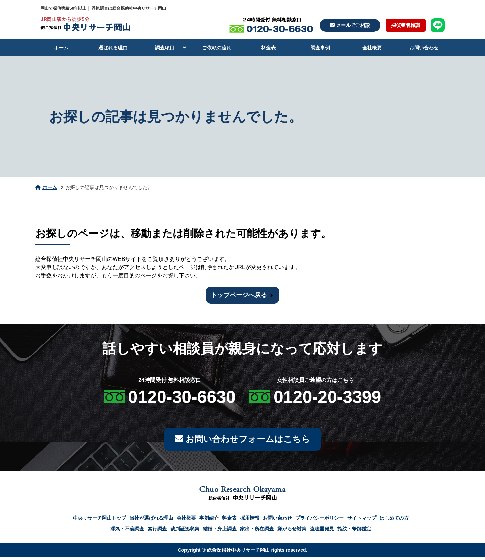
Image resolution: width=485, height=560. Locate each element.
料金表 (268, 47)
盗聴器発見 (322, 531)
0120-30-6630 (182, 397)
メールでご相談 (350, 25)
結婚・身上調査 (220, 531)
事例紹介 (209, 520)
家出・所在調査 (257, 531)
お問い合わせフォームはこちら (242, 440)
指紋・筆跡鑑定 (354, 531)
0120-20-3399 (327, 397)
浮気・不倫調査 (127, 531)
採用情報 (249, 520)
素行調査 (157, 531)
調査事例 (320, 47)
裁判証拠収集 (184, 531)
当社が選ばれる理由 (151, 520)
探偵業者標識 (405, 25)
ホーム (61, 47)
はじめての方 (394, 520)
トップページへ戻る (239, 295)
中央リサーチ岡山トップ (99, 520)
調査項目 (164, 47)
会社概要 (372, 47)
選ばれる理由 (112, 47)
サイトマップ (361, 520)
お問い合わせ (423, 47)
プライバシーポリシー (319, 520)
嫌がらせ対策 (291, 531)
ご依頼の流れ (216, 47)
